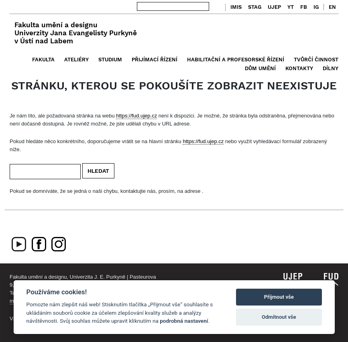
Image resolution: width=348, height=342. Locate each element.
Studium (110, 60)
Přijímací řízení (154, 60)
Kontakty (299, 68)
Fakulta (43, 60)
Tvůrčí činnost (316, 60)
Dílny (330, 68)
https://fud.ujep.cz (136, 116)
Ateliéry (76, 60)
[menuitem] (330, 7)
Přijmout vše (279, 297)
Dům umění (260, 68)
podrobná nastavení (184, 321)
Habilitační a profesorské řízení (235, 60)
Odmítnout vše (279, 317)
